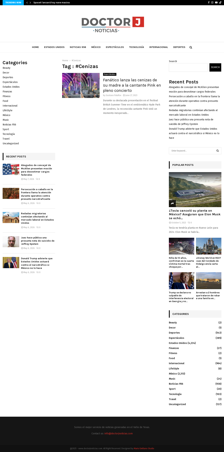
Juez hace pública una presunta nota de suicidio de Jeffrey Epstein (37, 240)
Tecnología (136, 47)
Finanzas (7, 91)
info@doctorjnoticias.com (118, 433)
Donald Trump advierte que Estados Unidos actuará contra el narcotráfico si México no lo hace (36, 263)
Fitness (6, 96)
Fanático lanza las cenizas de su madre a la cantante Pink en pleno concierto (132, 85)
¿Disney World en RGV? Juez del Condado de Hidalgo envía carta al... (208, 262)
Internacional (158, 47)
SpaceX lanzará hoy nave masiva (51, 2)
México (96, 47)
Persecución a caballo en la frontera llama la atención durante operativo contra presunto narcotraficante (37, 194)
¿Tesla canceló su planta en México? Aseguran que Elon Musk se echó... (194, 214)
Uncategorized (11, 143)
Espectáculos (115, 47)
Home (35, 47)
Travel (6, 138)
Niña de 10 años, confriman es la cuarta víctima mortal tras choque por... (181, 262)
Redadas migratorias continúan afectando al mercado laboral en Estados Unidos (37, 218)
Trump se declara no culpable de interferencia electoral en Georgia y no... (181, 297)
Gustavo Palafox (113, 95)
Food (5, 101)
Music (6, 119)
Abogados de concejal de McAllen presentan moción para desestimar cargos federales (36, 170)
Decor (6, 72)
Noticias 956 (78, 47)
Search (173, 61)
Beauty (6, 67)
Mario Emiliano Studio (144, 448)
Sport (6, 129)
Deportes (179, 47)
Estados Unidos (54, 47)
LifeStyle (7, 110)
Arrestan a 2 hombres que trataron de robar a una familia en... (208, 295)
